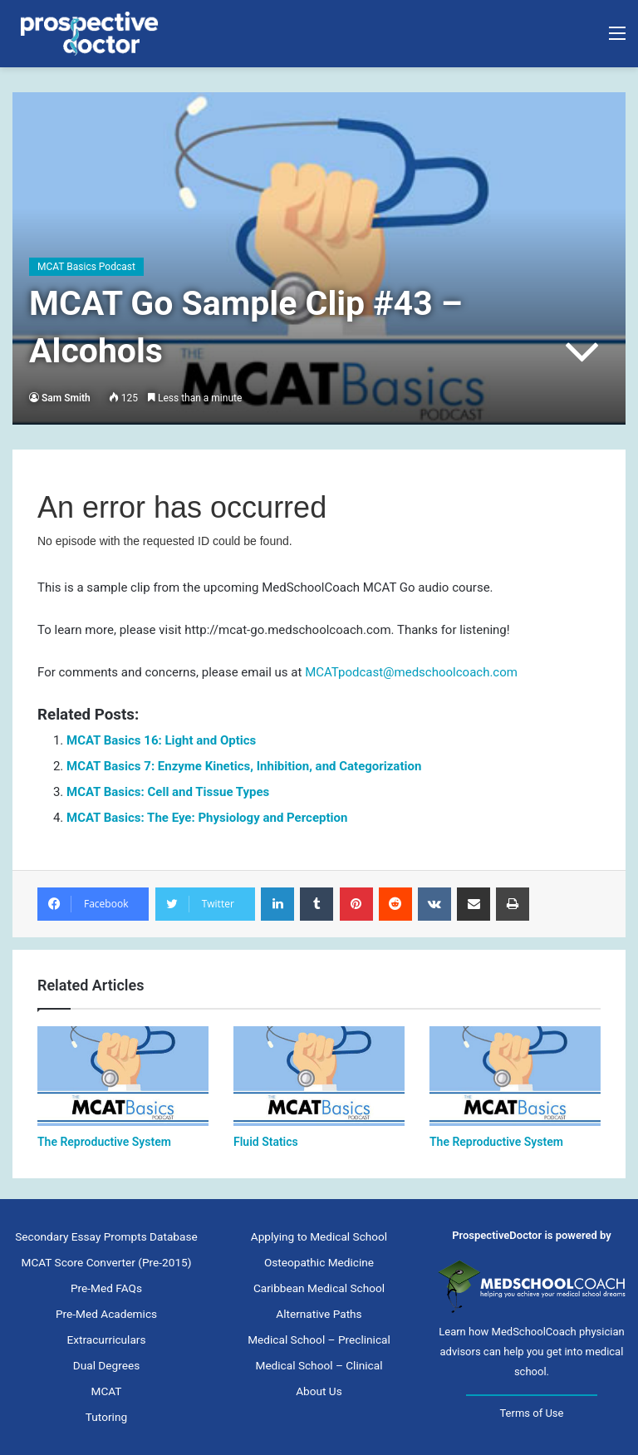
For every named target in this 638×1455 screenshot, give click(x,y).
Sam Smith (66, 398)
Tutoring (106, 1416)
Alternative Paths (318, 1313)
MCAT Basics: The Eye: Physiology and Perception (206, 817)
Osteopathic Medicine (319, 1262)
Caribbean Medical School (319, 1288)
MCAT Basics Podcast (86, 267)
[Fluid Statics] (319, 1075)
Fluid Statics (265, 1141)
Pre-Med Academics (106, 1313)
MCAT (106, 1391)
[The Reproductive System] (123, 1075)
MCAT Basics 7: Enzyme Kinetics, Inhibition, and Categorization (243, 766)
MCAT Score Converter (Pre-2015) (106, 1262)
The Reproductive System (104, 1141)
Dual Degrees (106, 1365)
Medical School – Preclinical (319, 1339)
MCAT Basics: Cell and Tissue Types (167, 791)
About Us (319, 1391)
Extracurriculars (105, 1339)
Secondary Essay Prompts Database (106, 1236)
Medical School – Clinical (318, 1365)
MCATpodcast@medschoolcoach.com (411, 672)
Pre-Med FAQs (106, 1288)
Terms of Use (531, 1413)
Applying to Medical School (319, 1236)
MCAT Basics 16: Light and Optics (161, 740)
